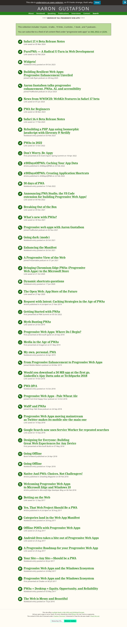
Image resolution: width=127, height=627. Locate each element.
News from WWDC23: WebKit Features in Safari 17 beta (62, 99)
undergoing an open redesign (49, 2)
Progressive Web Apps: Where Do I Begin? (52, 332)
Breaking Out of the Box (40, 207)
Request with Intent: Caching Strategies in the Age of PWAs (64, 301)
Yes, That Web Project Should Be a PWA (50, 507)
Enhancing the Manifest (40, 247)
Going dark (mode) (37, 237)
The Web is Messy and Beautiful (46, 598)
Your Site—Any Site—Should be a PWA (50, 558)
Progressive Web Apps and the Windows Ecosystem (59, 568)
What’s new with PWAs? (40, 217)
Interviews (76, 13)
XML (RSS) (94, 31)
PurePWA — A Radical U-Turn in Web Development (59, 51)
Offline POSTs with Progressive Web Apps (52, 528)
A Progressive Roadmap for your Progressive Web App (61, 548)
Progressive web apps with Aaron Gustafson (54, 227)
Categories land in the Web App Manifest (52, 517)
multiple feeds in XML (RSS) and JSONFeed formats (68, 612)
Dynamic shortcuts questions (44, 281)
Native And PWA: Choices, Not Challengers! (53, 473)
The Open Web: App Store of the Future (50, 291)
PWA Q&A (30, 386)
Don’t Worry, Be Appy (38, 153)
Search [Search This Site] (96, 13)
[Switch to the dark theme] (125, 2)
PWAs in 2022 (33, 143)
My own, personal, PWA (40, 352)
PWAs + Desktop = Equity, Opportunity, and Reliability (61, 588)
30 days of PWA (34, 183)
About (31, 13)
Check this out (94, 616)
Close (97, 2)
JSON (104, 31)
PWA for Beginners (37, 109)
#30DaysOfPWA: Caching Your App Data (51, 163)
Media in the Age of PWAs (41, 342)
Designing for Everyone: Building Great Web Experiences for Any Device (50, 441)
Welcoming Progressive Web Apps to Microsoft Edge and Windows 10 (47, 485)
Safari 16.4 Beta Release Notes (44, 119)
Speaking (52, 13)
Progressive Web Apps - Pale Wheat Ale (51, 396)
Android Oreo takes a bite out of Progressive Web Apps (61, 538)
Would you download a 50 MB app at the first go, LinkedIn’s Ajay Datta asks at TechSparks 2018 (57, 374)
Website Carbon (70, 621)
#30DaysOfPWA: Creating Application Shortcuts (56, 173)
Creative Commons (59, 616)
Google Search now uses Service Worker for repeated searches (66, 430)
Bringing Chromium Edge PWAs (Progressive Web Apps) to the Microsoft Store (54, 269)
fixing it (74, 614)
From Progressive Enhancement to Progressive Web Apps (63, 362)
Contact (87, 13)
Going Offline (33, 453)
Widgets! (30, 61)
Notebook (40, 13)
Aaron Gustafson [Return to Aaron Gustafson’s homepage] (63, 8)
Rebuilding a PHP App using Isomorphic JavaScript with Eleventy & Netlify (51, 130)
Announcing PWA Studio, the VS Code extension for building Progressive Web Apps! (55, 195)
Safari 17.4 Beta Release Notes (44, 41)
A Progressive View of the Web (44, 257)
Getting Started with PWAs (42, 311)
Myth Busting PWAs (37, 322)
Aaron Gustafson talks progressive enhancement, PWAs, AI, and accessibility (52, 87)
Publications (63, 13)
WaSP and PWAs (35, 406)
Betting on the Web (37, 497)
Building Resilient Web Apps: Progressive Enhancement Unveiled (48, 73)
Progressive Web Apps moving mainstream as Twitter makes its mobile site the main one (55, 417)
